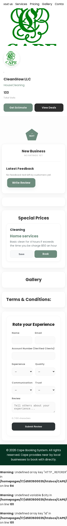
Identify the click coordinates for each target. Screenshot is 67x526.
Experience (18, 364)
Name (15, 333)
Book (46, 254)
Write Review (21, 183)
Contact (61, 4)
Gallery (47, 4)
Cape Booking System (32, 451)
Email (38, 333)
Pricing (34, 4)
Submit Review (33, 427)
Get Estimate (18, 107)
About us (6, 4)
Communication (22, 382)
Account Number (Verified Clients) (33, 348)
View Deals (49, 107)
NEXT (31, 134)
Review (16, 398)
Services (21, 4)
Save (21, 254)
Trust (38, 382)
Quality (39, 364)
